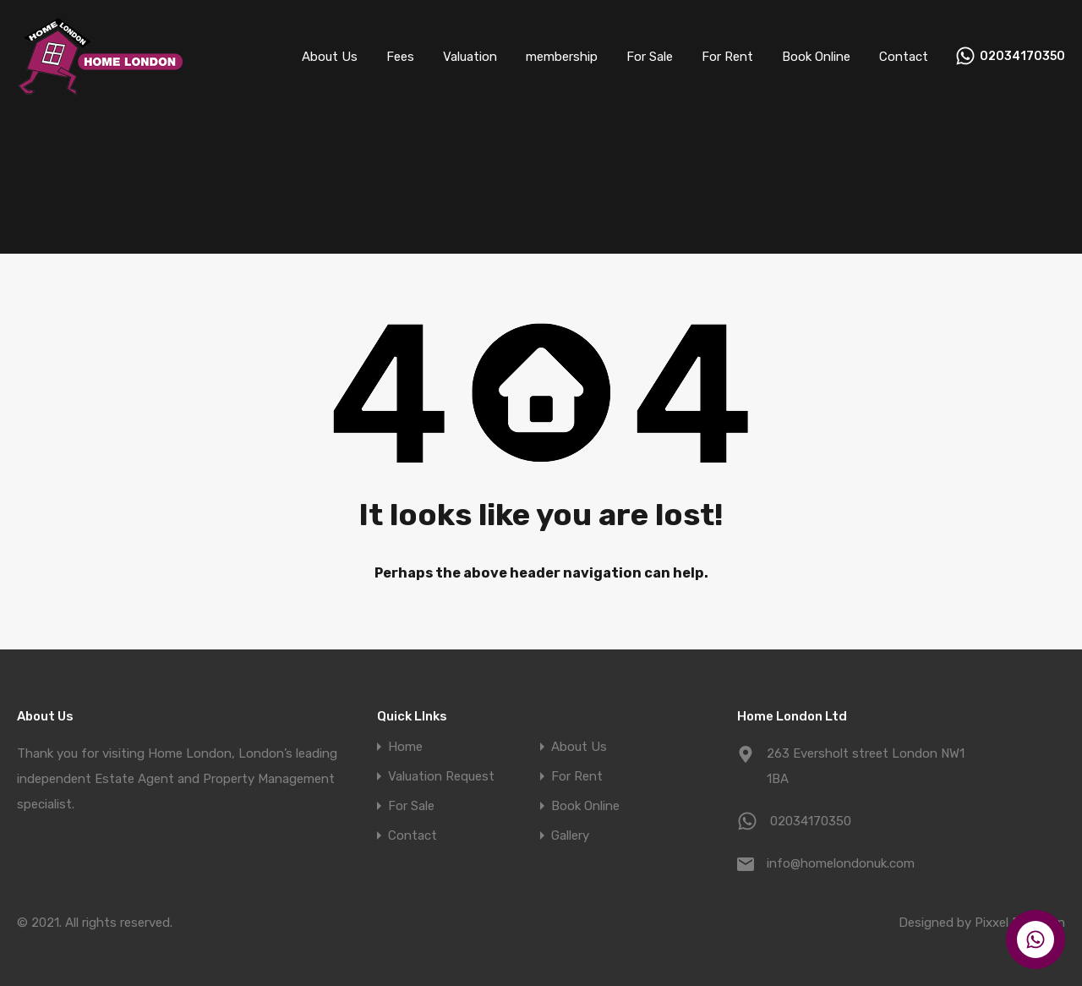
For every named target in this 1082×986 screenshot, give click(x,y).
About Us (330, 56)
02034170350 (1022, 56)
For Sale (649, 56)
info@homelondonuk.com (841, 863)
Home (405, 747)
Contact (903, 56)
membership (562, 56)
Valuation (470, 56)
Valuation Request (441, 776)
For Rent (727, 56)
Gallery (570, 836)
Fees (400, 56)
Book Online (816, 56)
